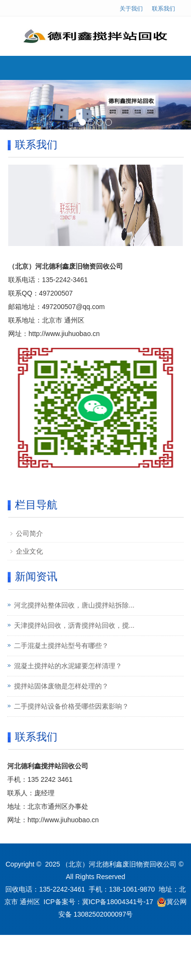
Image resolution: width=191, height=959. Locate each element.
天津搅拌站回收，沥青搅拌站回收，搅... (74, 625)
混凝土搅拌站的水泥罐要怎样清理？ (68, 666)
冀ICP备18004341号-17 (117, 902)
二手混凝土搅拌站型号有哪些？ (61, 645)
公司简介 (29, 533)
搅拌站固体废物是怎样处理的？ (61, 686)
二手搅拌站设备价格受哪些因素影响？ (71, 706)
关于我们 (131, 8)
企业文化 (29, 551)
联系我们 (163, 8)
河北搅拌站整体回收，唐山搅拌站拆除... (74, 605)
